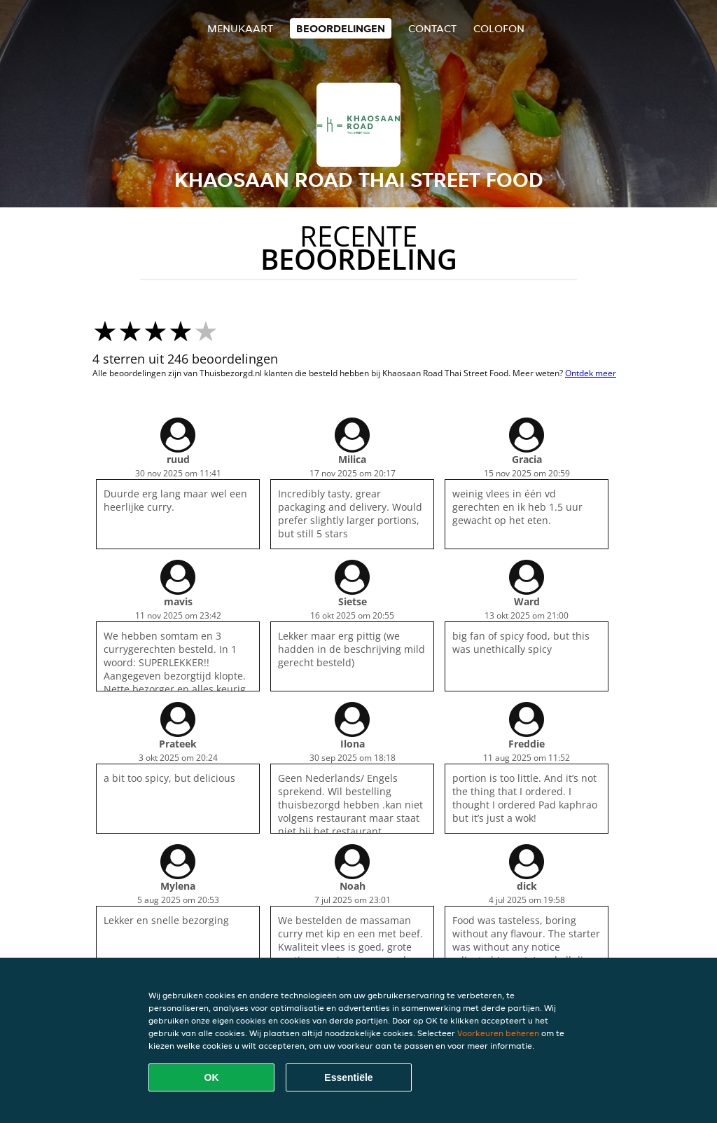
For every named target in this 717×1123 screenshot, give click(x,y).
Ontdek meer (590, 373)
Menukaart (240, 28)
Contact (432, 28)
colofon (498, 28)
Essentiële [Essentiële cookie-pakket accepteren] (348, 1077)
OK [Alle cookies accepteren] (211, 1077)
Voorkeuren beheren (498, 1033)
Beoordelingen (340, 28)
